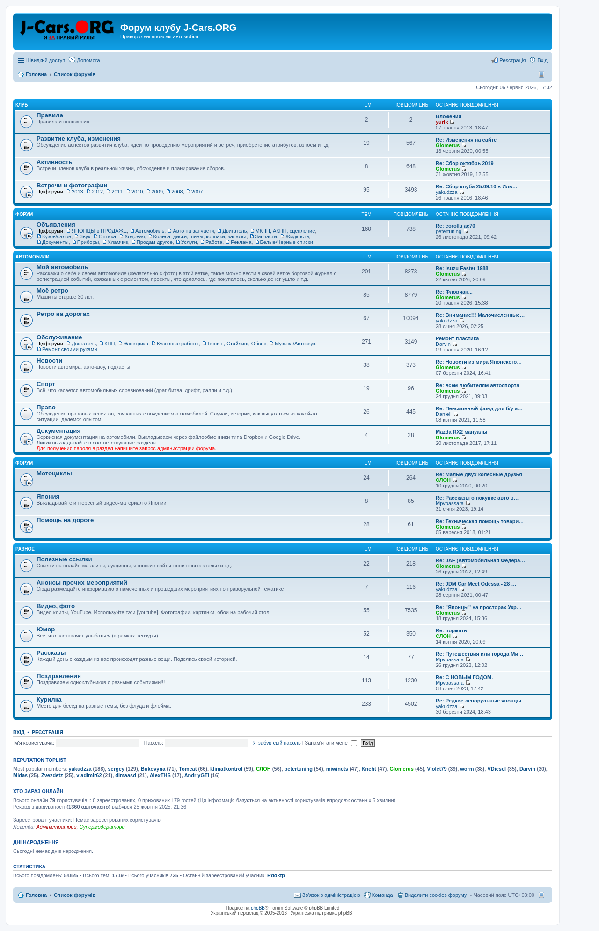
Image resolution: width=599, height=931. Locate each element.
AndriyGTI (196, 775)
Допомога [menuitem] (88, 60)
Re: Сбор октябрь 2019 (465, 163)
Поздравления (59, 676)
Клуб (21, 104)
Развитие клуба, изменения (79, 138)
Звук (85, 236)
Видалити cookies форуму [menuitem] (436, 895)
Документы (55, 242)
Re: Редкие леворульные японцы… (481, 700)
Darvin (443, 344)
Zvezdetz (52, 775)
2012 (97, 191)
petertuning (448, 231)
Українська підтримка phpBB (321, 913)
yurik (442, 122)
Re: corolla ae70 (455, 226)
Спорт (46, 383)
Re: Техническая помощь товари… (480, 521)
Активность (55, 161)
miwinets (337, 769)
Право (46, 407)
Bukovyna (153, 769)
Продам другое (155, 242)
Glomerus (448, 145)
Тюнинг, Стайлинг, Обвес (236, 343)
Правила (50, 115)
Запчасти (266, 236)
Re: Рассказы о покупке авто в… (477, 498)
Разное (25, 548)
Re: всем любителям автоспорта (477, 385)
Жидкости (297, 236)
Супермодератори (102, 827)
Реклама (241, 242)
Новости (49, 360)
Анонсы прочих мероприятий (82, 582)
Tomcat (188, 769)
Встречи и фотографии (72, 185)
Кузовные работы (177, 343)
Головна (36, 895)
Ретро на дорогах (63, 313)
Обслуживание (59, 337)
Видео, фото (56, 605)
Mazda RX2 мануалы (461, 432)
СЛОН (443, 480)
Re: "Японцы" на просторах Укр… (479, 607)
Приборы (88, 242)
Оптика (107, 236)
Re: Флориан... (454, 291)
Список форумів (74, 895)
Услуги (189, 242)
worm (467, 769)
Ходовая (134, 236)
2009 (157, 191)
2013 (77, 191)
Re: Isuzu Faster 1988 (462, 268)
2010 (137, 191)
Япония (48, 496)
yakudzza (446, 192)
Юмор (46, 629)
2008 (177, 191)
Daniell (444, 414)
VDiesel (496, 769)
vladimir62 (89, 775)
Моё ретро (52, 290)
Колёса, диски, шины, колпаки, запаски (200, 236)
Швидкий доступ (45, 60)
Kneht (369, 769)
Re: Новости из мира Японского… (479, 362)
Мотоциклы (54, 473)
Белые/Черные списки (286, 242)
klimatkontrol (226, 769)
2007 (197, 191)
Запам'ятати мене (331, 742)
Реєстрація (47, 732)
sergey (116, 769)
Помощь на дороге (65, 519)
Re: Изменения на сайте (466, 140)
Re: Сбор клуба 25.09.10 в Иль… (477, 186)
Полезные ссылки (64, 559)
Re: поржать (451, 630)
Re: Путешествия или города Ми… (479, 654)
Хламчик (118, 242)
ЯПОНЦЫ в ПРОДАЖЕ (99, 231)
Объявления (56, 224)
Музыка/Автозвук (295, 343)
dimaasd (125, 775)
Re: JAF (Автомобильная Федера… (480, 560)
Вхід (19, 732)
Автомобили (32, 256)
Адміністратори (56, 827)
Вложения (448, 116)
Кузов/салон (56, 236)
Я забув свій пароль (277, 742)
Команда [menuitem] (382, 895)
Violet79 (437, 769)
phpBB (258, 907)
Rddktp (276, 875)
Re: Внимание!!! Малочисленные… (480, 315)
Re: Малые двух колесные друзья (479, 474)
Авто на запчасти (193, 231)
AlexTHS (160, 775)
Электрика (136, 343)
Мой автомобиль (62, 267)
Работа (213, 242)
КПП (109, 343)
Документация (58, 430)
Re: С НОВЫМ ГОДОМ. (464, 677)
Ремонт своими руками (69, 349)
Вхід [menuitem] (542, 60)
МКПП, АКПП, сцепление (285, 231)
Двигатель (234, 231)
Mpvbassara (450, 503)
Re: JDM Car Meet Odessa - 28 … (476, 584)
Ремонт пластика (457, 338)
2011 (117, 191)
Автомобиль (149, 231)
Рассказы (51, 652)
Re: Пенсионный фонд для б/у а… (479, 408)
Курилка (49, 699)
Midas (20, 775)
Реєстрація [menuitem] (512, 60)
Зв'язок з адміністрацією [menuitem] (331, 895)
